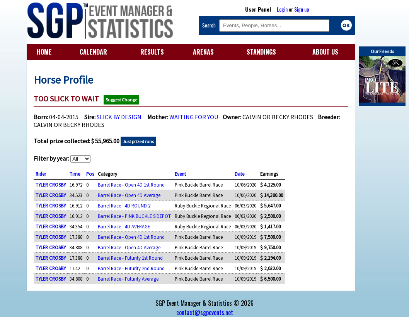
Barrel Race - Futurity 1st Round (130, 258)
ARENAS (203, 52)
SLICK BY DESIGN (119, 117)
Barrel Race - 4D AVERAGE (124, 226)
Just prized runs (138, 141)
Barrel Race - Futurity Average (128, 279)
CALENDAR (93, 52)
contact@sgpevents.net (204, 312)
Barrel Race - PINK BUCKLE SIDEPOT (134, 216)
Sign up (301, 9)
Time (75, 174)
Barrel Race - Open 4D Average (129, 195)
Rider (41, 174)
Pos (90, 174)
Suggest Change (121, 100)
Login (282, 9)
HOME (44, 52)
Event (180, 174)
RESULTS (152, 52)
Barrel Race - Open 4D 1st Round (131, 185)
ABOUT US (325, 52)
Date (239, 174)
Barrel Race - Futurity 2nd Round (131, 268)
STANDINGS (261, 52)
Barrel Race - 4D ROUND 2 (124, 205)
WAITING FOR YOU (194, 117)
